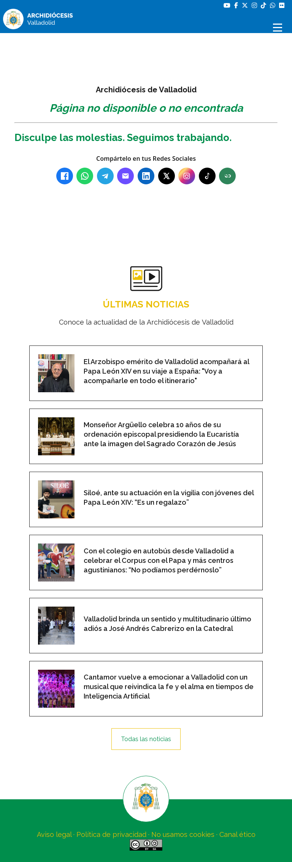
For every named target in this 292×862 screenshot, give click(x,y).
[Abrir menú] (278, 28)
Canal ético (237, 834)
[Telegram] (105, 176)
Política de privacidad (111, 834)
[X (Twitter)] (166, 176)
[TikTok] (207, 176)
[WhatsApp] (84, 176)
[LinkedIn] (146, 176)
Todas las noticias (146, 739)
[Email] (125, 176)
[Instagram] (186, 176)
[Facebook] (64, 176)
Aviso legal (54, 834)
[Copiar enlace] (227, 176)
